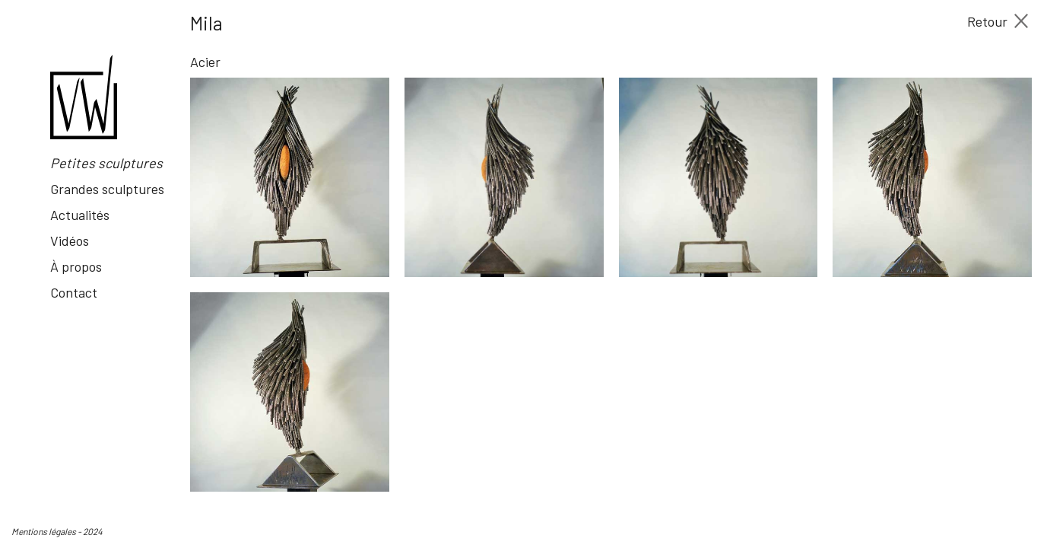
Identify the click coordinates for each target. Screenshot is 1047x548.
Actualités (79, 214)
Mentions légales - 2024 (57, 531)
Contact (73, 292)
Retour (998, 21)
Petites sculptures (106, 163)
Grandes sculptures (107, 188)
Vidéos (69, 240)
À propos (76, 266)
